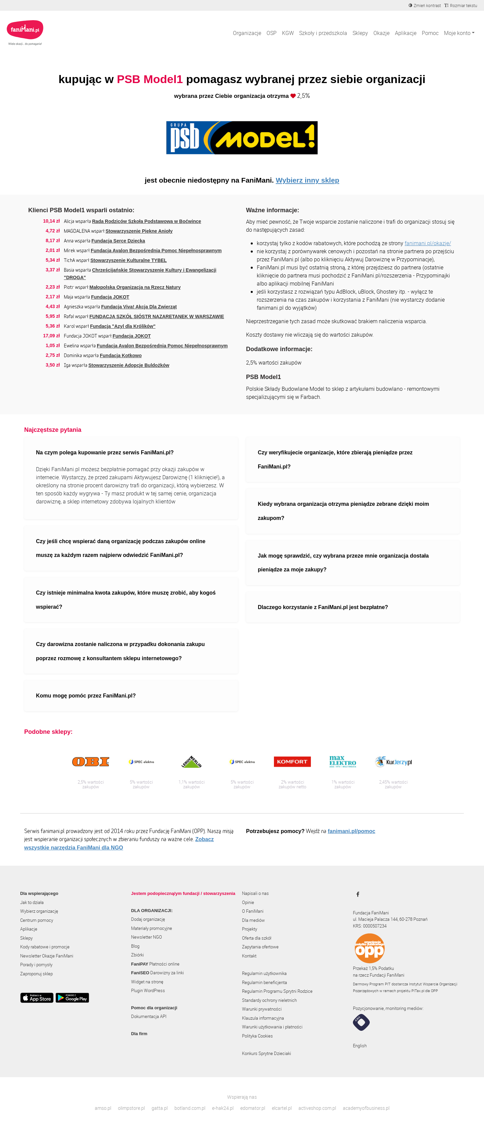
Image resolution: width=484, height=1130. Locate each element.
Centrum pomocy (36, 920)
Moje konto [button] (457, 33)
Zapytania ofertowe (260, 947)
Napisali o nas (255, 893)
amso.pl (103, 1108)
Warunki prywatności (262, 1009)
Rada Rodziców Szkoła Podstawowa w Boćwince (146, 221)
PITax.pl (417, 990)
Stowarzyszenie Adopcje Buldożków (128, 365)
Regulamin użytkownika (264, 973)
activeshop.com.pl (317, 1108)
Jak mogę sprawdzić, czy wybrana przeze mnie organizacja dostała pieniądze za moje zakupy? (343, 563)
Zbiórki (137, 955)
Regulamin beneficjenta (264, 982)
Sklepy (360, 33)
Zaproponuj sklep (36, 974)
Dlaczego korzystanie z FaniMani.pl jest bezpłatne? (323, 607)
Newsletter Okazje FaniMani (46, 956)
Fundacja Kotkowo (121, 355)
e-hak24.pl (223, 1108)
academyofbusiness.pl (366, 1108)
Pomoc (430, 33)
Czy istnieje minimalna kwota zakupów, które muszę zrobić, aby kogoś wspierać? (126, 600)
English (360, 1046)
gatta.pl (160, 1108)
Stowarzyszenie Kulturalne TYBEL (128, 260)
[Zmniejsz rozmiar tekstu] (460, 5)
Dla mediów (253, 920)
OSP (272, 33)
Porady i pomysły (36, 965)
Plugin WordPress (148, 990)
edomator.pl (252, 1108)
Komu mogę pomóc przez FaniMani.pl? (86, 696)
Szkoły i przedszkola (323, 33)
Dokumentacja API (148, 1016)
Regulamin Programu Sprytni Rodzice (277, 991)
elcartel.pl (282, 1108)
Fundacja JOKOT (110, 297)
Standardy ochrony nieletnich (269, 1000)
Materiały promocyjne (151, 928)
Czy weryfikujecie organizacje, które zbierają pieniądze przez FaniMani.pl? (335, 459)
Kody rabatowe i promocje (45, 947)
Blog (135, 946)
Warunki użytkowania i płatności (272, 1027)
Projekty (249, 929)
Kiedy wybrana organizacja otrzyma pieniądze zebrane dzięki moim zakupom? (343, 511)
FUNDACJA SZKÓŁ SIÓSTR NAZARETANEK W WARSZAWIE (156, 316)
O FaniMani (253, 911)
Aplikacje (405, 33)
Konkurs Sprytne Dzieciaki (266, 1053)
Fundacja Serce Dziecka (118, 240)
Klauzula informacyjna (263, 1018)
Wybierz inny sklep (307, 180)
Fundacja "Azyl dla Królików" (123, 326)
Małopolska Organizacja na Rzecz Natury (135, 287)
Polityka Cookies (257, 1036)
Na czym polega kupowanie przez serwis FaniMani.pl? (105, 452)
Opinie (248, 902)
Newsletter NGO (146, 937)
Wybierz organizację (39, 911)
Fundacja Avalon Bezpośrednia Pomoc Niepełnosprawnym (156, 250)
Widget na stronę (147, 982)
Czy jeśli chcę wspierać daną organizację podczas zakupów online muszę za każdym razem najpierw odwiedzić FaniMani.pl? (120, 548)
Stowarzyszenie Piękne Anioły (139, 231)
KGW (288, 33)
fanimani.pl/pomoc (351, 831)
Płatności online (155, 964)
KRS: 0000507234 (370, 926)
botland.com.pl (189, 1108)
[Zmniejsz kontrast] (425, 5)
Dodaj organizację (148, 919)
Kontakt (249, 956)
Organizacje (247, 33)
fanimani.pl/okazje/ (428, 243)
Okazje (381, 33)
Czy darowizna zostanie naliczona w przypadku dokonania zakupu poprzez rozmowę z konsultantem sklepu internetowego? (120, 651)
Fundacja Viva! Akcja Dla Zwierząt (139, 306)
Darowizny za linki (157, 973)
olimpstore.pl (131, 1108)
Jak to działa (32, 902)
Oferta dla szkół (256, 938)
